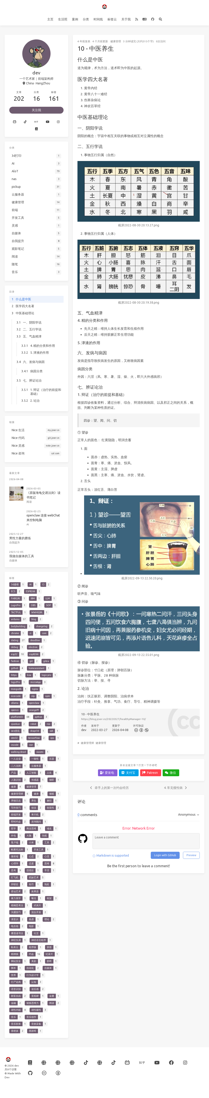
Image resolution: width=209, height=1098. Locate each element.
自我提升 (14, 542)
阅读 (29, 501)
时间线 (98, 19)
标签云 (112, 19)
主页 (50, 19)
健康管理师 (87, 742)
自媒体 (13, 560)
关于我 (126, 19)
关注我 (36, 110)
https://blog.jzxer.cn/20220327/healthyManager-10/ (113, 719)
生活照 (62, 19)
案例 (75, 19)
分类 (86, 19)
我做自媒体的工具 (21, 556)
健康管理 (115, 41)
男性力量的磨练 (20, 538)
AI (27, 524)
